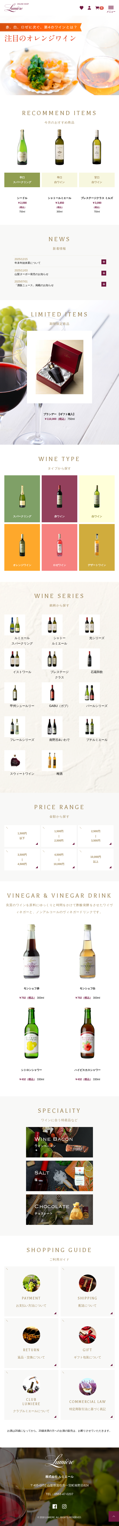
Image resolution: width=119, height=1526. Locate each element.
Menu (111, 8)
